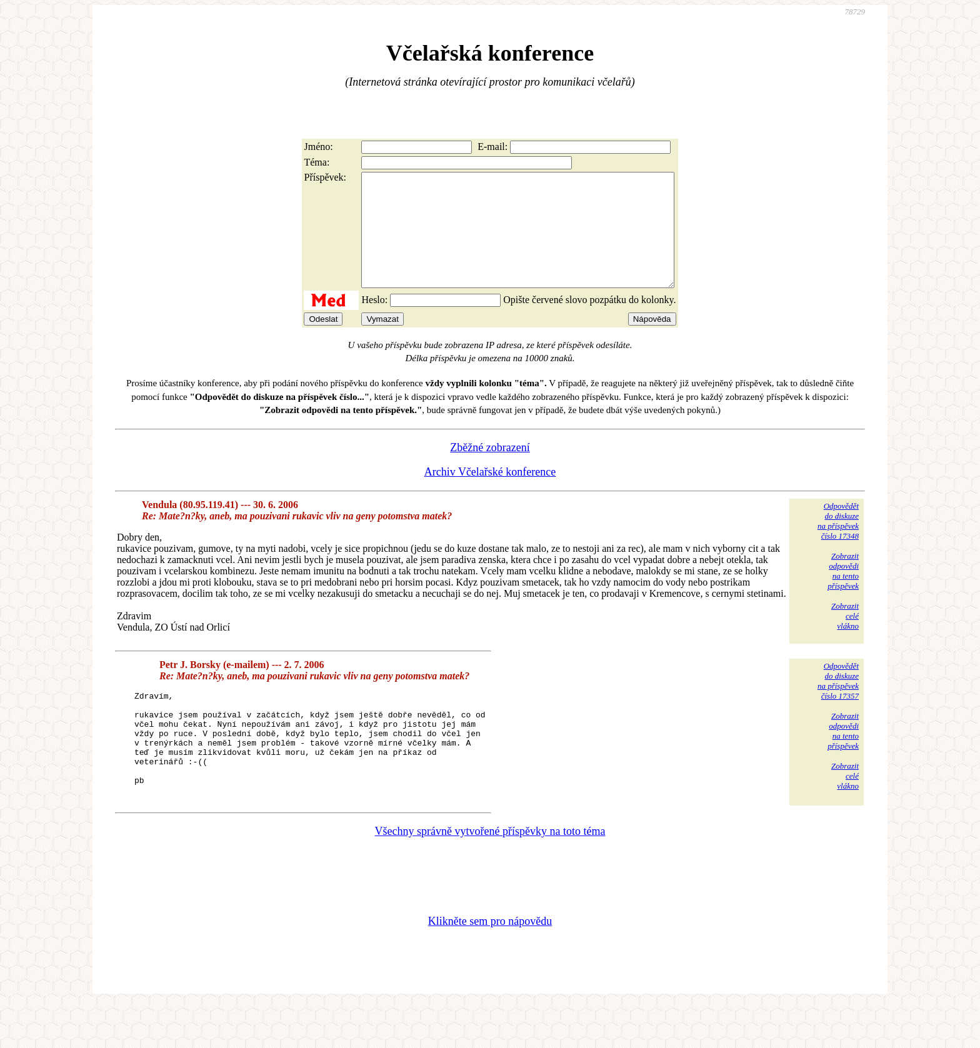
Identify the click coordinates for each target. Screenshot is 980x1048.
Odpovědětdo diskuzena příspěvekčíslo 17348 (838, 543)
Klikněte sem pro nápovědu (490, 964)
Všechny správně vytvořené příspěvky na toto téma (490, 874)
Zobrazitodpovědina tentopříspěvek (843, 593)
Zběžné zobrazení (489, 470)
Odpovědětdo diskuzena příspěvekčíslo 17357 (838, 703)
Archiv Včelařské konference (490, 494)
